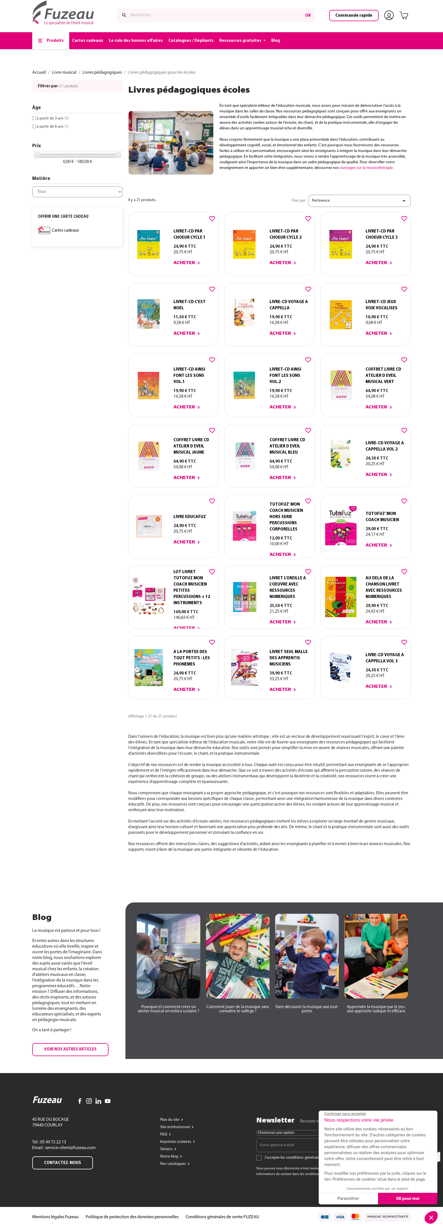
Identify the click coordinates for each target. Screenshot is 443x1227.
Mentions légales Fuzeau (55, 1217)
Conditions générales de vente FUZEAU (222, 1217)
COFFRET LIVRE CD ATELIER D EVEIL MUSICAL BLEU (287, 446)
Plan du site (170, 1120)
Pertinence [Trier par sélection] (359, 200)
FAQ (164, 1134)
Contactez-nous (62, 1163)
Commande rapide (353, 29)
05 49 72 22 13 (52, 1142)
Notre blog (169, 1156)
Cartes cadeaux (65, 231)
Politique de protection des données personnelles (132, 1217)
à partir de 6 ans (53, 127)
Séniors (166, 1149)
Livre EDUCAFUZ (189, 517)
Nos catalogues (173, 1164)
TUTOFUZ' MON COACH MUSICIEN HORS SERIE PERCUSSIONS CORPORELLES (286, 517)
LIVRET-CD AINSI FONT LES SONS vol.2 (285, 375)
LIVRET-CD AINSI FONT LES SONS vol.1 (189, 375)
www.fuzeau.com (243, 7)
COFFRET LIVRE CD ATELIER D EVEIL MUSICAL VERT (383, 375)
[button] (70, 1049)
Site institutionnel (175, 1127)
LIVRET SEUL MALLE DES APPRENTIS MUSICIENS (289, 658)
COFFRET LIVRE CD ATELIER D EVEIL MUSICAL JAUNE (191, 446)
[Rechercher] (216, 29)
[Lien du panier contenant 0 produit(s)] (405, 29)
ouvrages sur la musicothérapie (366, 168)
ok (308, 29)
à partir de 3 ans (53, 118)
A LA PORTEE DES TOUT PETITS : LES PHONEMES (191, 658)
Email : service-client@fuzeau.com (63, 1148)
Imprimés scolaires (176, 1142)
